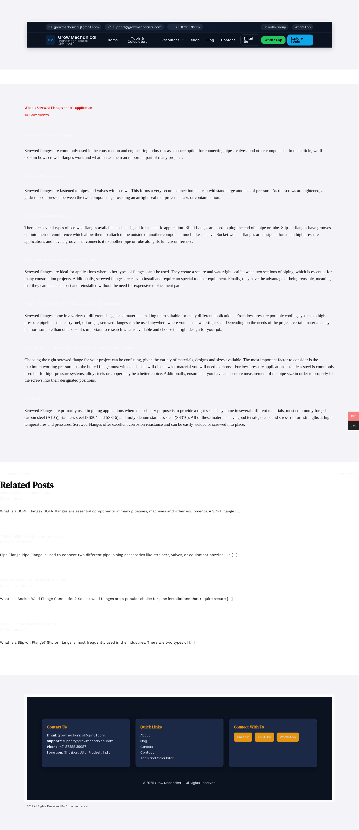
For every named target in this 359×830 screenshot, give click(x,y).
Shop (195, 40)
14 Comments (36, 115)
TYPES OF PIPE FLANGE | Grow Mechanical (32, 536)
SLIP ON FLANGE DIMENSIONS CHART (28, 624)
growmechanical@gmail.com (76, 27)
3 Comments (11, 498)
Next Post (347, 474)
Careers (146, 748)
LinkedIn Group (275, 27)
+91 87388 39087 (187, 27)
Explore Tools (297, 40)
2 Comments (11, 629)
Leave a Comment (16, 542)
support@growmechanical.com (137, 27)
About (145, 736)
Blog (210, 40)
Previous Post (15, 474)
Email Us (248, 40)
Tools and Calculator (157, 760)
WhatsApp (303, 27)
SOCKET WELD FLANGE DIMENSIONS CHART (33, 580)
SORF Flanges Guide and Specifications (29, 492)
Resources (173, 40)
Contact (228, 40)
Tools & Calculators (141, 40)
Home (113, 40)
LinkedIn (243, 738)
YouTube (264, 738)
